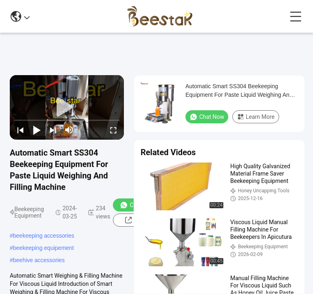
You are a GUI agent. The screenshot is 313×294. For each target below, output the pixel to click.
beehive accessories (39, 260)
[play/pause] (37, 130)
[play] (67, 107)
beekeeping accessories (43, 235)
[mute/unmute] (69, 130)
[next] (53, 130)
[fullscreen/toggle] (113, 130)
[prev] (20, 130)
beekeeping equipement (43, 248)
